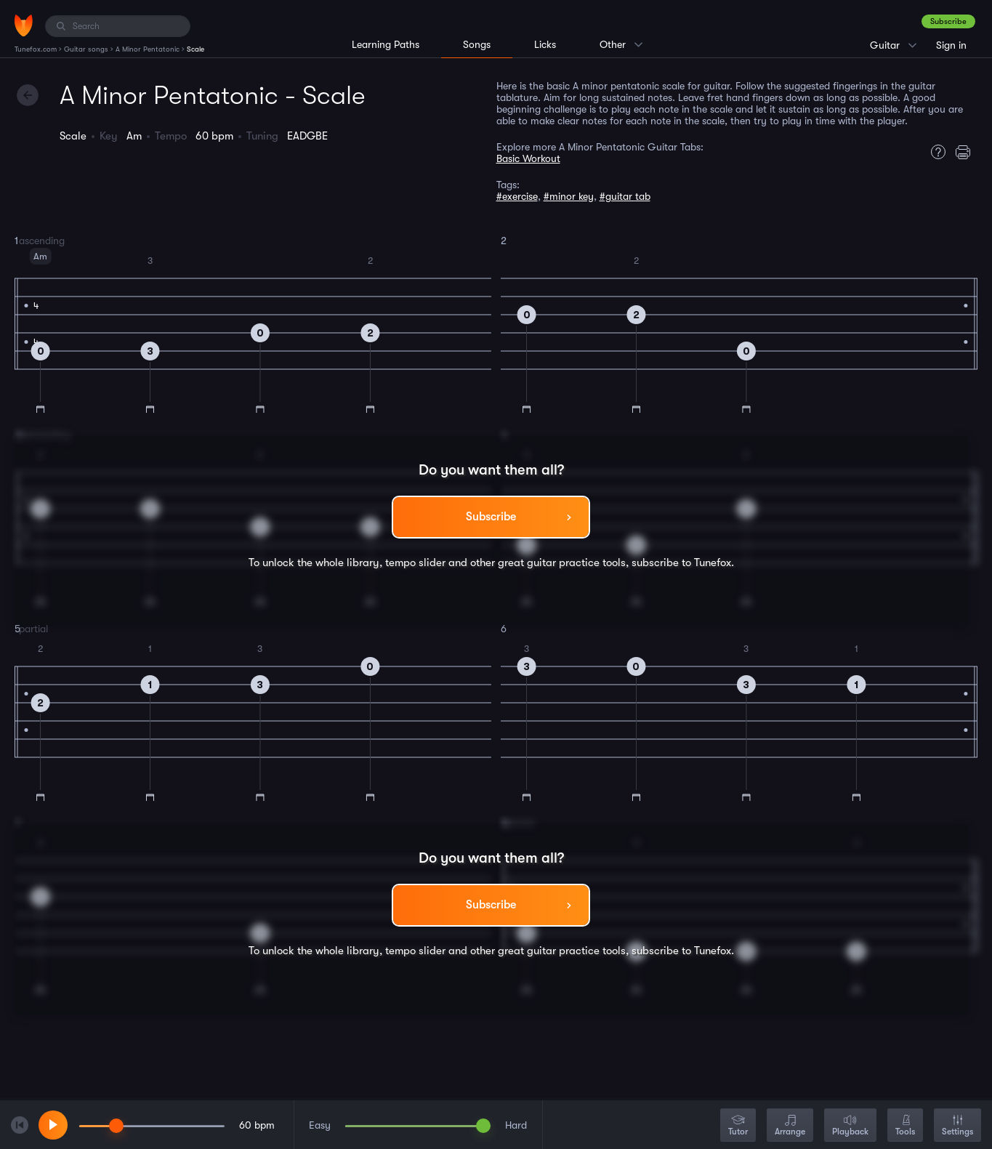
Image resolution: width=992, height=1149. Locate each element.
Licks (545, 44)
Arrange (790, 1126)
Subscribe (948, 21)
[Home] (24, 25)
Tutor (738, 1126)
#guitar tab (625, 196)
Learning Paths (385, 44)
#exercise (517, 196)
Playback (850, 1126)
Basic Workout (528, 158)
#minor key (569, 196)
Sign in (951, 45)
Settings (957, 1126)
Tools (905, 1126)
